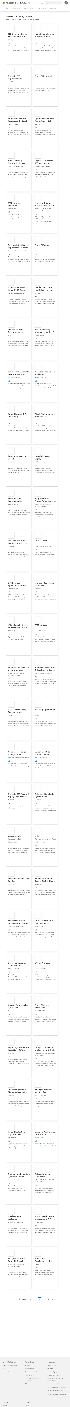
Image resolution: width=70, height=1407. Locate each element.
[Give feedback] (29, 3)
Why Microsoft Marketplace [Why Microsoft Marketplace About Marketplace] (10, 1365)
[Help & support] (33, 3)
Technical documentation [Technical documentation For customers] (31, 1372)
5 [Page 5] (43, 1299)
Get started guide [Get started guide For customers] (29, 1368)
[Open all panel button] (6, 8)
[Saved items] (37, 3)
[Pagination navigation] (38, 1300)
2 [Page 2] (30, 1299)
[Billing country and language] (53, 2)
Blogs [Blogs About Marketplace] (4, 1368)
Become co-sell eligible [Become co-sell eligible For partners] (53, 1384)
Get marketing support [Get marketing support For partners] (53, 1372)
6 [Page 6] (48, 1299)
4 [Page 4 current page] (39, 1299)
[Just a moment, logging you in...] (66, 2)
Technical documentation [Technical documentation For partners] (54, 1375)
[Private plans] (42, 3)
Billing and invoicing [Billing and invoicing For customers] (30, 1384)
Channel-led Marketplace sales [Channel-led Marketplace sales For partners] (56, 1390)
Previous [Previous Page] (24, 1299)
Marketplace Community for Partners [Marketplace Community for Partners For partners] (57, 1387)
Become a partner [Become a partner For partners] (52, 1365)
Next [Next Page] (53, 1299)
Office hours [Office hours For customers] (28, 1365)
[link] (18, 44)
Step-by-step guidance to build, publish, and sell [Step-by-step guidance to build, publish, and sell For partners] (56, 1379)
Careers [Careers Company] (27, 1405)
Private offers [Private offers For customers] (28, 1375)
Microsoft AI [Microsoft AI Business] (6, 1405)
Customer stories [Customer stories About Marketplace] (7, 1372)
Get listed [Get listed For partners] (50, 1368)
